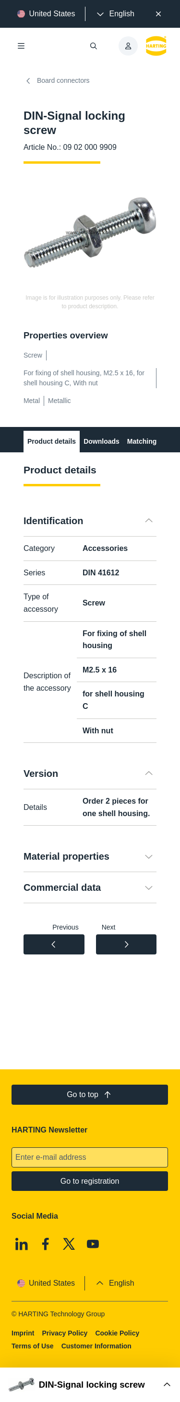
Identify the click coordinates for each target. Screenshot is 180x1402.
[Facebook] (46, 1244)
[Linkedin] (22, 1244)
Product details (51, 441)
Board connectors (57, 81)
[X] (70, 1244)
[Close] (158, 14)
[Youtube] (93, 1244)
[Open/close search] (94, 46)
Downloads (102, 441)
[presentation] (114, 14)
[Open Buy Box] (90, 1385)
